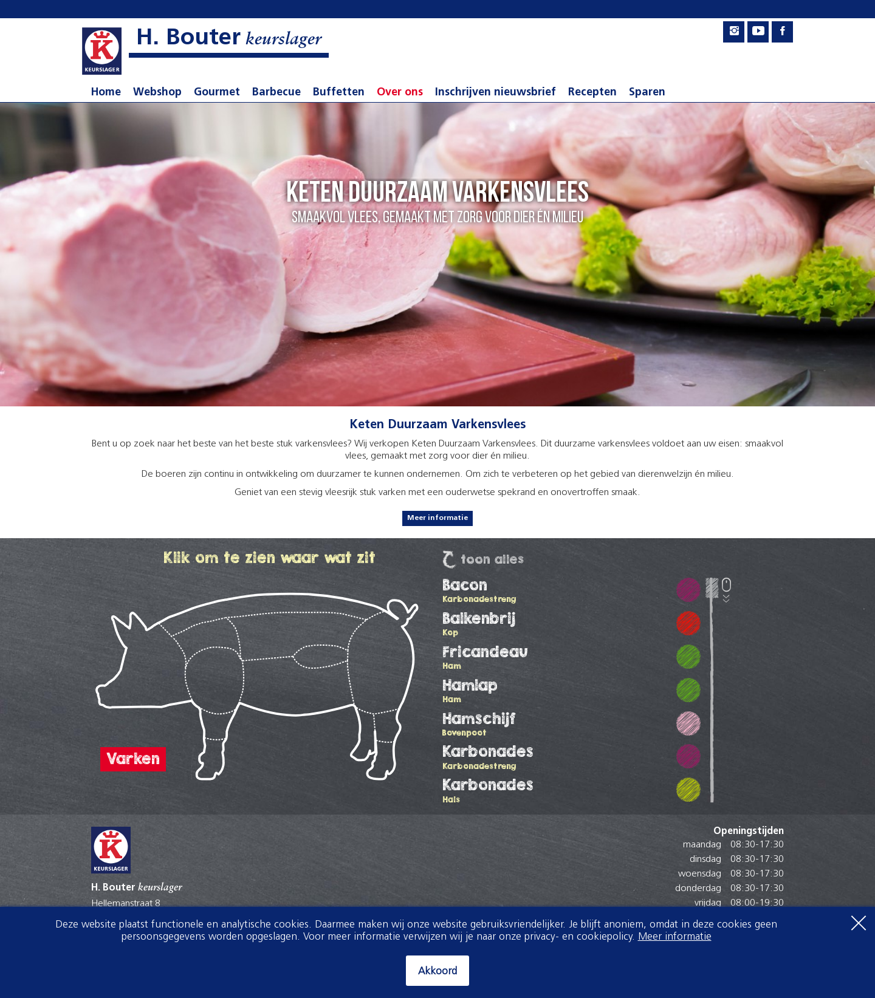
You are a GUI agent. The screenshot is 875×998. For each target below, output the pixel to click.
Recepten (592, 92)
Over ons (400, 92)
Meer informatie (437, 518)
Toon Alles (492, 559)
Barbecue (276, 92)
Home (106, 92)
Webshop (157, 92)
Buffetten (339, 92)
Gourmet (217, 92)
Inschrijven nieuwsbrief (495, 92)
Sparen (647, 92)
